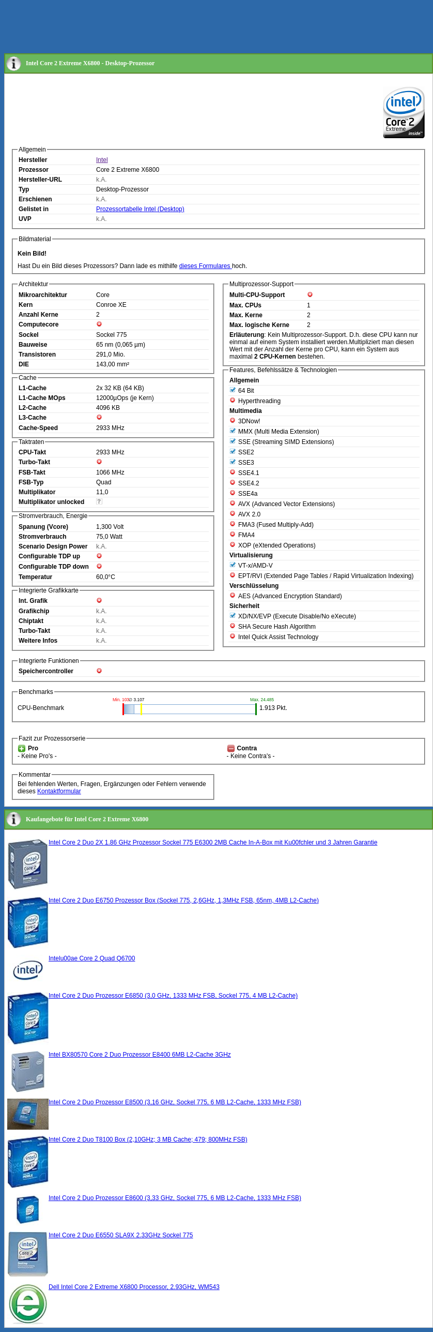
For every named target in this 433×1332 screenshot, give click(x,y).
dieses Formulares (205, 266)
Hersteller (33, 160)
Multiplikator (37, 492)
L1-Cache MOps (42, 398)
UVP (25, 219)
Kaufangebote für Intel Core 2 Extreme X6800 (87, 819)
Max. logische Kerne (259, 325)
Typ (24, 189)
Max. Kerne (245, 315)
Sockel (29, 334)
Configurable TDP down (54, 566)
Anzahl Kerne (38, 314)
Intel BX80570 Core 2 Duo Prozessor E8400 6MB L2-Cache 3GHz (140, 1054)
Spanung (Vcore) (43, 526)
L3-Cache (33, 417)
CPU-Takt (32, 452)
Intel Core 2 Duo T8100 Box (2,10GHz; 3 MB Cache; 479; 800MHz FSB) (148, 1139)
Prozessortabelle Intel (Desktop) (140, 209)
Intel (102, 160)
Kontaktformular (59, 791)
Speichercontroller (46, 671)
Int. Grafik (33, 600)
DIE (24, 364)
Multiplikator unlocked (51, 502)
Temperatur (35, 577)
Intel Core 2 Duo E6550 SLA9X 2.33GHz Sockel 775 (121, 1235)
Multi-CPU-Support (257, 295)
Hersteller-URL (40, 179)
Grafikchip (34, 611)
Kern (26, 304)
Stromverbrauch (43, 536)
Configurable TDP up (49, 556)
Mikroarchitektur (43, 295)
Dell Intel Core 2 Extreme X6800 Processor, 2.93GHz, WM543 (134, 1287)
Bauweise (33, 344)
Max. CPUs (245, 305)
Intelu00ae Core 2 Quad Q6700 (92, 958)
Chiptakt (31, 621)
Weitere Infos (38, 640)
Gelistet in (34, 209)
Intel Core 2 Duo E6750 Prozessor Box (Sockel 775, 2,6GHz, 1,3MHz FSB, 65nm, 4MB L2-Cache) (184, 900)
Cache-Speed (38, 428)
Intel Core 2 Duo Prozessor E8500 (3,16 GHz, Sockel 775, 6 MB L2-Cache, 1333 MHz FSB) (175, 1102)
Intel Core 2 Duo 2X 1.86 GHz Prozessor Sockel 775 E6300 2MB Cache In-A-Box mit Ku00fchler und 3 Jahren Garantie (213, 842)
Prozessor (34, 169)
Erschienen (35, 199)
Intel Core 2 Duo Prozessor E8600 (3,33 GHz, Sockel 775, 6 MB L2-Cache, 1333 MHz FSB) (175, 1198)
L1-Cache (33, 388)
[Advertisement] (192, 27)
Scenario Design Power (53, 546)
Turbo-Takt (34, 462)
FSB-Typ (31, 482)
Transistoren (37, 354)
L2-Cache (33, 407)
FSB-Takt (32, 472)
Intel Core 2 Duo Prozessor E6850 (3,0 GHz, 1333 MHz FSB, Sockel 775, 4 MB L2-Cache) (173, 995)
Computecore (38, 324)
